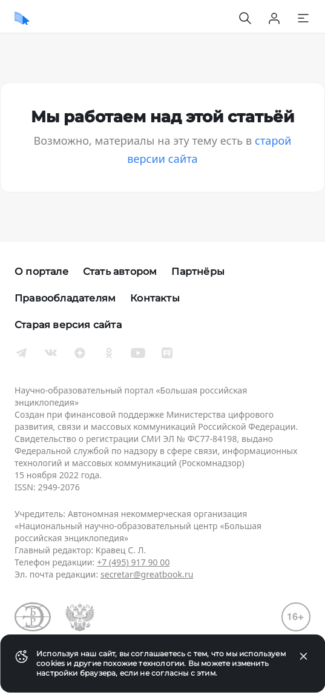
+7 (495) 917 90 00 (133, 562)
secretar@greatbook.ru (147, 574)
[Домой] (22, 18)
